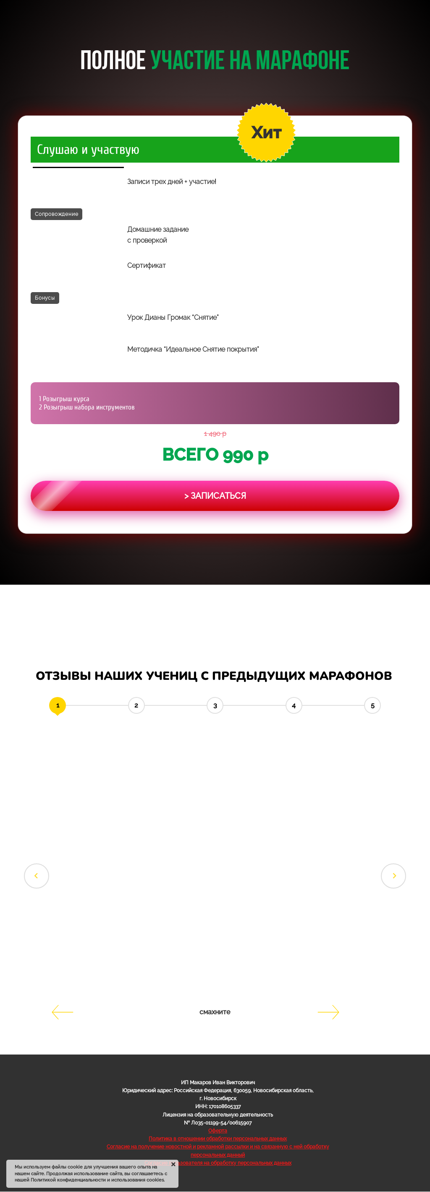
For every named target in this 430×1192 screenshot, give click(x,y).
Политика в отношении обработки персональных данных (218, 1139)
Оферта (217, 1131)
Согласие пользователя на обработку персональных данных (217, 1163)
